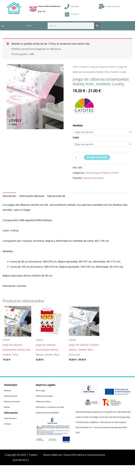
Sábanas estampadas (94, 179)
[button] (2, 25)
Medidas (78, 125)
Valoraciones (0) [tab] (58, 197)
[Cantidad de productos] (77, 159)
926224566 (75, 6)
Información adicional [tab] (33, 197)
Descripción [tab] (10, 197)
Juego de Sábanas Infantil (104, 66)
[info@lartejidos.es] (101, 6)
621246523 (75, 14)
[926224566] (66, 6)
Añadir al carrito (97, 158)
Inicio (75, 66)
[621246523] (66, 14)
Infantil (85, 66)
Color (76, 138)
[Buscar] (97, 25)
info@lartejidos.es (113, 6)
